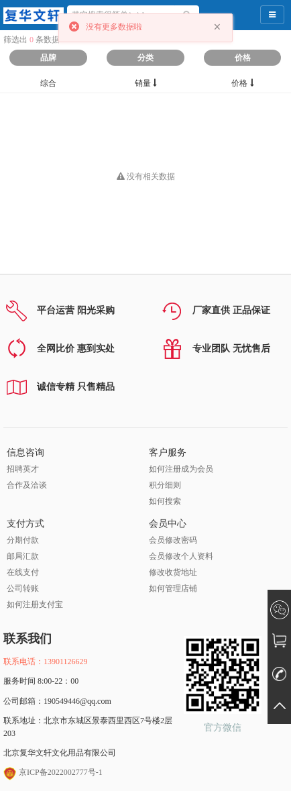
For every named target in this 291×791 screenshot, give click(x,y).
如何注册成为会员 (181, 469)
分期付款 (23, 540)
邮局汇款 (23, 556)
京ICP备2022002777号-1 (53, 772)
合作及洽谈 (27, 485)
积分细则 (165, 485)
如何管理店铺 (173, 588)
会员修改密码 (173, 540)
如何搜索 (165, 501)
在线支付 (23, 572)
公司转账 (23, 588)
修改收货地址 (173, 572)
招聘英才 (23, 469)
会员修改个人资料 (181, 556)
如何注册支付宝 (35, 604)
